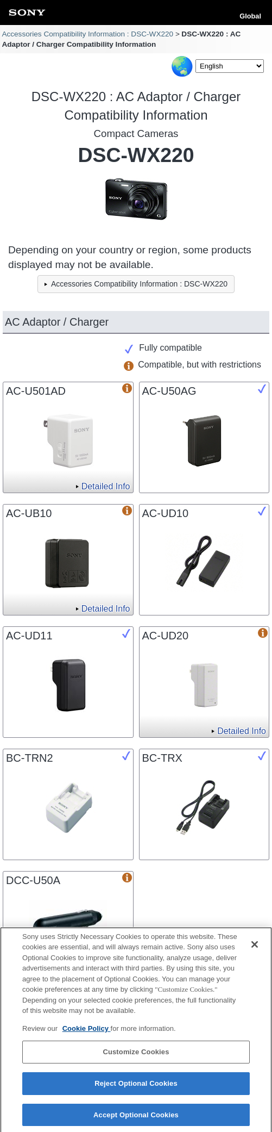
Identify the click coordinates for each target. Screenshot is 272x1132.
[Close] (255, 948)
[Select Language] (229, 66)
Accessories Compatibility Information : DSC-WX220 (87, 34)
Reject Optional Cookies (136, 1087)
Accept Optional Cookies (136, 1118)
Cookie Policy (86, 1032)
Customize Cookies (136, 1056)
